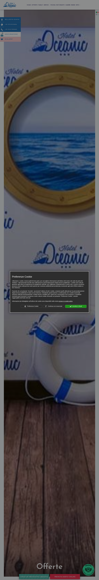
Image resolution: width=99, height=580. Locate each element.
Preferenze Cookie (31, 306)
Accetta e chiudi (76, 306)
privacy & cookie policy (66, 301)
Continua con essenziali (53, 306)
